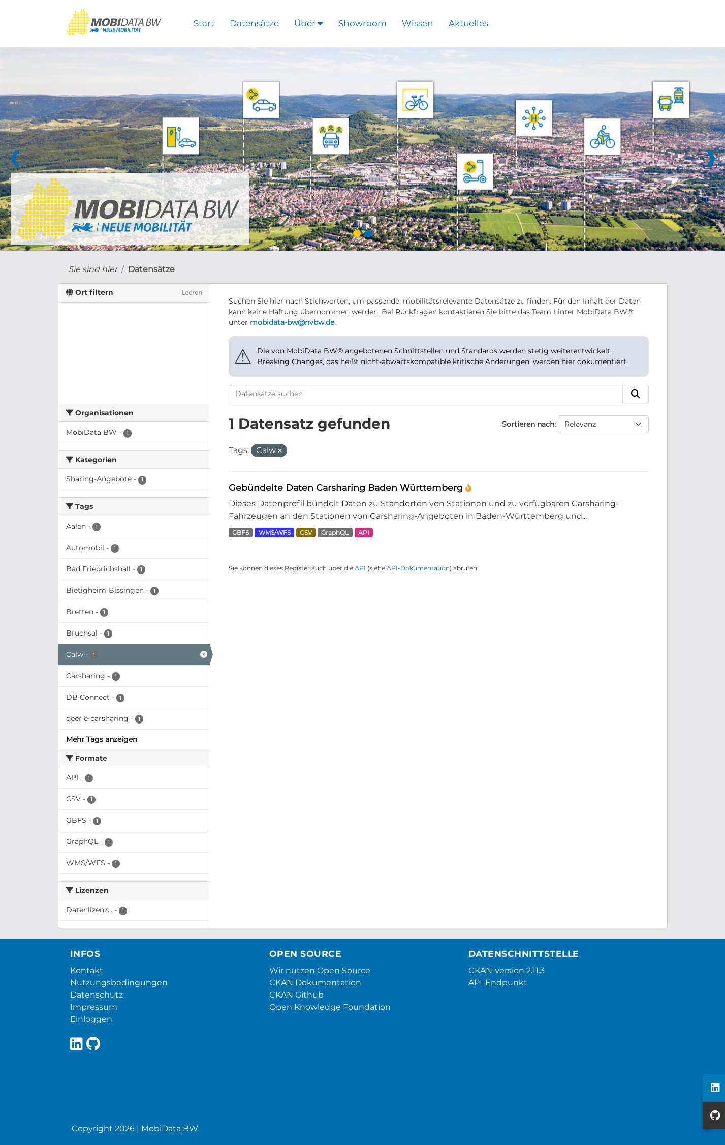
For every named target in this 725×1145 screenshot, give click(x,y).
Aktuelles (468, 23)
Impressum (93, 1007)
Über (308, 23)
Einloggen (91, 1019)
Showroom (362, 23)
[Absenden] (635, 394)
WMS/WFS (275, 532)
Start (204, 23)
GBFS (240, 532)
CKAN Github (296, 995)
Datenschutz (96, 995)
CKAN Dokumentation (315, 982)
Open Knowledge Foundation (330, 1007)
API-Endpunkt (497, 982)
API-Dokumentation (418, 568)
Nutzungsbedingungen (119, 982)
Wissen (417, 23)
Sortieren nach (528, 424)
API (363, 532)
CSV (306, 532)
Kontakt (86, 970)
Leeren (191, 292)
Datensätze (254, 23)
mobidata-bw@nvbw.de (292, 322)
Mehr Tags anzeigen (101, 739)
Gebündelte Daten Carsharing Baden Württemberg (347, 487)
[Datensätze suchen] (426, 394)
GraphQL (335, 532)
